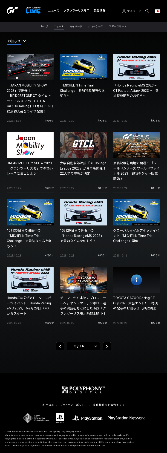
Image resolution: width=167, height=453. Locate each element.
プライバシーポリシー (73, 405)
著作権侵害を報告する (107, 405)
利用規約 (49, 405)
